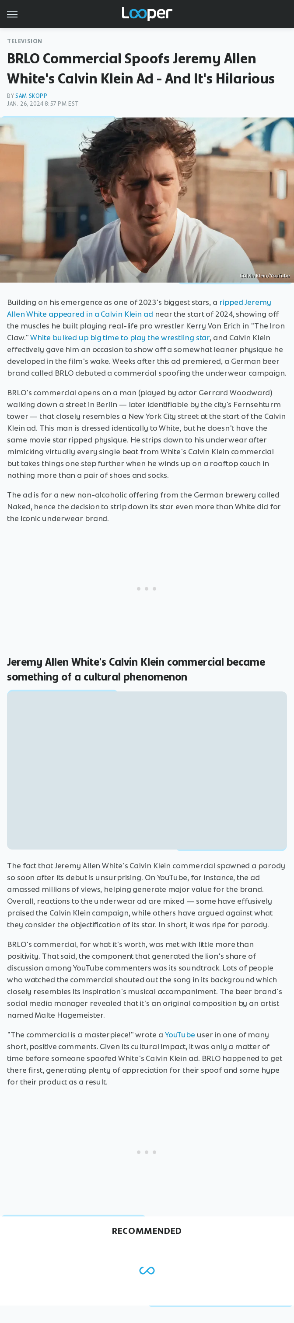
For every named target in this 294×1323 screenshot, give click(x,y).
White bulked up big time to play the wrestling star (120, 337)
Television (24, 41)
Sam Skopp (31, 96)
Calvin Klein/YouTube (265, 275)
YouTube (180, 1034)
